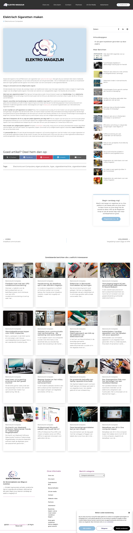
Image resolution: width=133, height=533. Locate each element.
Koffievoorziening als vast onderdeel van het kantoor (112, 134)
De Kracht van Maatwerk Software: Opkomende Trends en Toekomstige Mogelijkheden (18, 429)
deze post (47, 104)
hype (52, 166)
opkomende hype (46, 79)
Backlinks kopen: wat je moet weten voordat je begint (52, 513)
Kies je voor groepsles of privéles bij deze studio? (115, 143)
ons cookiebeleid (108, 522)
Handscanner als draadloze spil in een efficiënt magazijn (50, 284)
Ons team (57, 5)
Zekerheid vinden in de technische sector (115, 81)
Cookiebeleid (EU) (52, 483)
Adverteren (104, 5)
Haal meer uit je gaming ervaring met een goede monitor (15, 381)
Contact (68, 5)
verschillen (39, 125)
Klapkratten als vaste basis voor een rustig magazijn (115, 161)
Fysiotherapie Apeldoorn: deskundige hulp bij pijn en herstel (115, 63)
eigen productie (42, 166)
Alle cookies (87, 528)
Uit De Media (91, 5)
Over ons (46, 5)
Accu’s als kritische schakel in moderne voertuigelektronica (113, 152)
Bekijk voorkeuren (122, 528)
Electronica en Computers (14, 21)
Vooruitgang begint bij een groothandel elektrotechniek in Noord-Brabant (114, 285)
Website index (52, 498)
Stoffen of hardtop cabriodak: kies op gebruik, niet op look (114, 99)
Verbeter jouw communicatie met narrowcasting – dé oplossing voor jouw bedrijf (50, 333)
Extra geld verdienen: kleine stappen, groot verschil (53, 523)
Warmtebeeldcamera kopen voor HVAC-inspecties (17, 332)
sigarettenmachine (63, 166)
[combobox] (123, 4)
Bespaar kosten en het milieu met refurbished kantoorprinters (50, 381)
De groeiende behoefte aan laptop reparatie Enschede (81, 380)
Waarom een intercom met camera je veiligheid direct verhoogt (115, 72)
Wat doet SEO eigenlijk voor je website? (113, 54)
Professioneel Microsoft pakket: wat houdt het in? (49, 428)
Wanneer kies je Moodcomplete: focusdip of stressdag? (114, 108)
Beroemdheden (53, 488)
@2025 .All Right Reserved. (19, 525)
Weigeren (104, 528)
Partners (79, 5)
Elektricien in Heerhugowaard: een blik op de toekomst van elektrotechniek (82, 334)
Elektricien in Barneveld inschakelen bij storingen (81, 284)
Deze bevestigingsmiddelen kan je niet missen (82, 428)
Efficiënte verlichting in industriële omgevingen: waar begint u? (115, 126)
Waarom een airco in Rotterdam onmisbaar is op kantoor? (114, 117)
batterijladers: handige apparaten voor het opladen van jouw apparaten (114, 333)
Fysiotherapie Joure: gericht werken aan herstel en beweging (115, 90)
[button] (129, 513)
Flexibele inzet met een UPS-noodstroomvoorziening (17, 284)
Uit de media (52, 491)
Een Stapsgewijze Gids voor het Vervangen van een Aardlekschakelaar (114, 381)
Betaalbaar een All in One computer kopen (113, 428)
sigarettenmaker (79, 166)
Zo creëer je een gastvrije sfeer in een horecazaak (114, 170)
